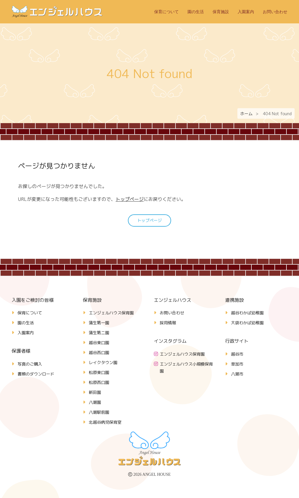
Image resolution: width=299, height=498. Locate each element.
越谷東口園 (99, 342)
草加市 (237, 364)
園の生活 (195, 11)
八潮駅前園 (99, 412)
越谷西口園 (99, 352)
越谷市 (237, 354)
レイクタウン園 (103, 362)
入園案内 (246, 11)
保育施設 (221, 11)
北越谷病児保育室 (105, 422)
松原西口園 (99, 382)
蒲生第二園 (99, 332)
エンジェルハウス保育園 (111, 313)
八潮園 (95, 402)
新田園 (95, 392)
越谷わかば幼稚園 (247, 313)
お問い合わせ (275, 11)
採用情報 (168, 322)
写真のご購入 (30, 364)
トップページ (130, 199)
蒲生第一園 (99, 322)
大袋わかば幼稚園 (247, 322)
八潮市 (237, 374)
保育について (166, 11)
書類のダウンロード (36, 374)
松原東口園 (99, 372)
